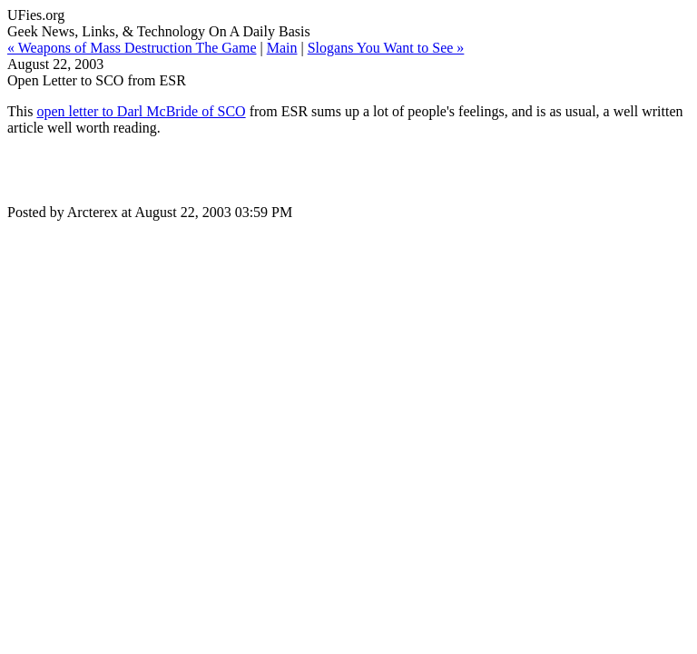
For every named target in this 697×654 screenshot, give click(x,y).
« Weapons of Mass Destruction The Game (132, 47)
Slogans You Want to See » (386, 47)
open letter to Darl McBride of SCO (140, 111)
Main (282, 47)
